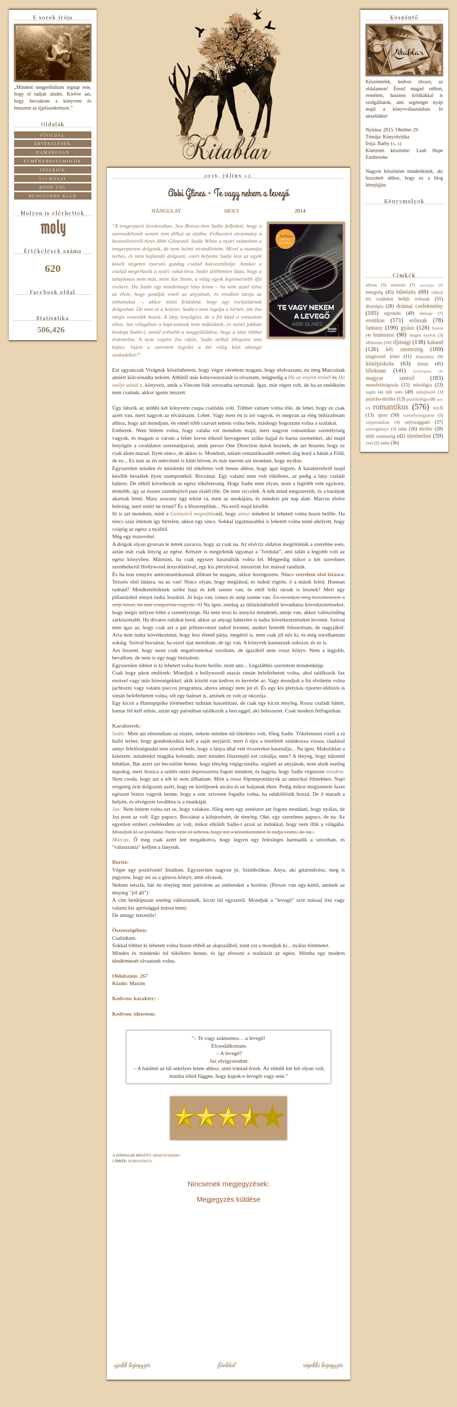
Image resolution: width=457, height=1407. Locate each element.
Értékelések (52, 143)
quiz (439, 399)
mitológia (422, 384)
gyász (407, 327)
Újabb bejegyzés (132, 1364)
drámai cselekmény (419, 305)
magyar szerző (390, 377)
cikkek (437, 292)
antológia (426, 285)
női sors (394, 392)
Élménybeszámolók (53, 161)
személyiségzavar (418, 415)
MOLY (231, 211)
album (371, 284)
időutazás (374, 342)
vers (369, 443)
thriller (425, 428)
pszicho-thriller (381, 399)
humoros (383, 334)
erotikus (375, 320)
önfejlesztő (425, 392)
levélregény (422, 371)
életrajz (425, 313)
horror (437, 328)
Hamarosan (52, 152)
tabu (402, 428)
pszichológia (417, 399)
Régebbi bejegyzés (323, 1364)
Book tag (52, 187)
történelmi (419, 435)
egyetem (392, 313)
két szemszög (404, 349)
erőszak (418, 320)
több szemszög (380, 436)
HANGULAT (166, 211)
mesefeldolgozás (382, 384)
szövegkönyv (377, 428)
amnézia (398, 284)
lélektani (376, 370)
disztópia (375, 306)
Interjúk (52, 170)
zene (385, 442)
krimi (422, 363)
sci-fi (438, 407)
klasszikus (425, 356)
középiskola (380, 363)
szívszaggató (417, 422)
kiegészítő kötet (382, 356)
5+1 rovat (52, 178)
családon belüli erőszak (403, 298)
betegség (374, 292)
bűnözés (406, 291)
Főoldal (226, 1364)
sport (382, 415)
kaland (435, 342)
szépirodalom (378, 422)
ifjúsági (402, 342)
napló (370, 392)
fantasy (374, 327)
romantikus (140, 1161)
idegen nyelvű (422, 335)
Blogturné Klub (53, 196)
